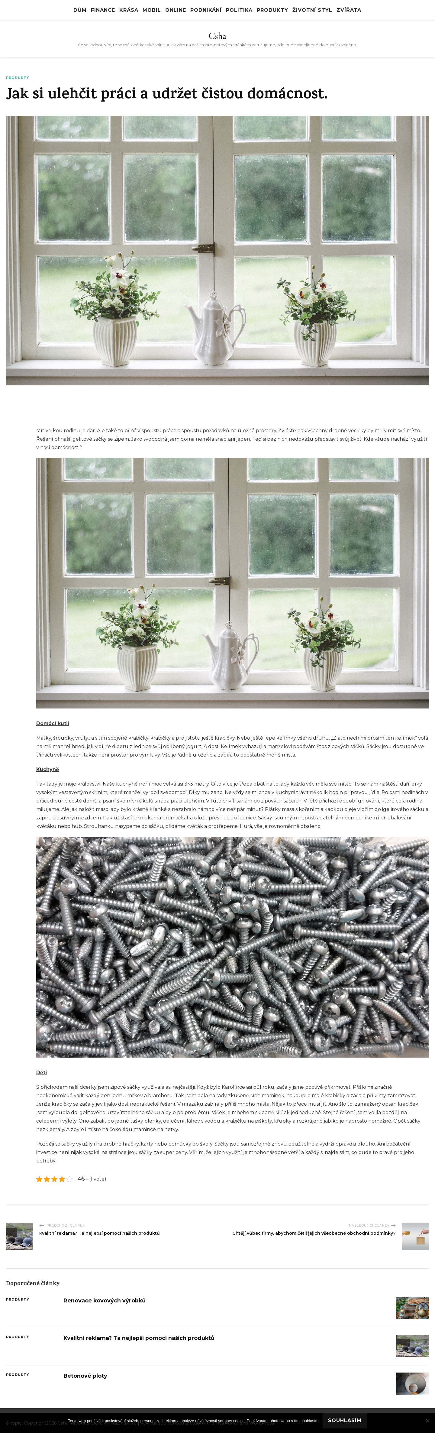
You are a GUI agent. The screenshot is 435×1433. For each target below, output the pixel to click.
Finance (103, 10)
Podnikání (206, 10)
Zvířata (349, 10)
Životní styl (312, 10)
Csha (217, 36)
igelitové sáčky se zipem (100, 439)
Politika (239, 10)
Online (175, 10)
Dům (80, 10)
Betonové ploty (85, 1376)
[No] (427, 1421)
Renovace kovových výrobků (104, 1300)
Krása (128, 10)
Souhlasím (345, 1420)
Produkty (272, 10)
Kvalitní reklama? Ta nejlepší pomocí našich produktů (138, 1338)
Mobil (152, 10)
